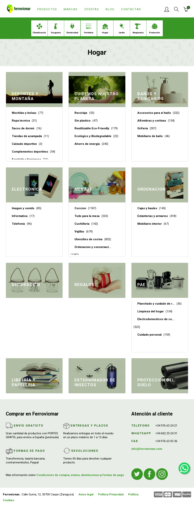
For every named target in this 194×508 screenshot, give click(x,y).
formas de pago (113, 475)
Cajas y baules (147, 208)
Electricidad (72, 28)
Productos (47, 9)
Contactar (131, 9)
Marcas (71, 9)
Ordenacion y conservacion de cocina (93, 247)
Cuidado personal (149, 334)
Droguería (56, 28)
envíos (75, 475)
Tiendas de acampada (27, 136)
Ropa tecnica (21, 120)
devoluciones (90, 475)
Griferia (142, 128)
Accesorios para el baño (154, 113)
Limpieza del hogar (150, 311)
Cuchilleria (81, 223)
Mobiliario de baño (150, 136)
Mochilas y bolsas (24, 113)
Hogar (105, 28)
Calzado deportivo (24, 144)
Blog (110, 9)
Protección (154, 28)
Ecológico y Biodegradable (92, 136)
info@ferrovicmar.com (146, 449)
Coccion (80, 208)
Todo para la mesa (87, 216)
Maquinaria (138, 28)
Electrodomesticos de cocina (156, 319)
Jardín (122, 28)
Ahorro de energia (87, 144)
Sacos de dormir (23, 128)
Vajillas (79, 231)
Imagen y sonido (23, 208)
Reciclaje (80, 113)
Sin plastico (82, 120)
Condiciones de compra (52, 475)
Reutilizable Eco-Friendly (91, 128)
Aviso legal (86, 494)
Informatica (20, 216)
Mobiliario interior (149, 223)
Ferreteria (88, 28)
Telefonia (18, 223)
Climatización (39, 28)
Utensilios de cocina (88, 239)
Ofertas (91, 9)
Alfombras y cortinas (151, 120)
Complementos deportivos (30, 151)
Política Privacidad (111, 494)
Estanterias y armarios (152, 216)
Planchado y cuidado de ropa (156, 303)
